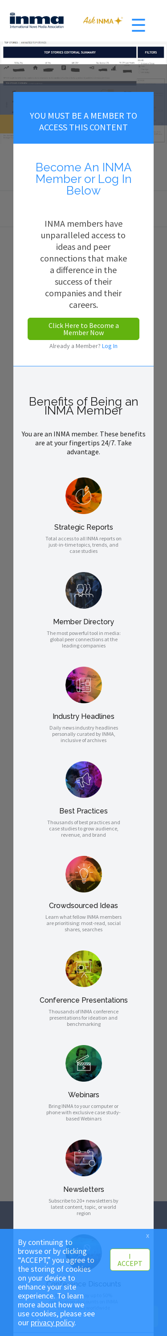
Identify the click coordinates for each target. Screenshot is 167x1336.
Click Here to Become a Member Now (84, 329)
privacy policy (52, 1323)
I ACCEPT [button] (130, 1260)
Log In (110, 346)
